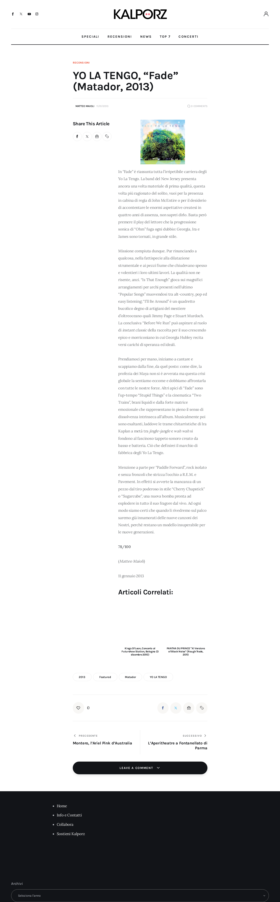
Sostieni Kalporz (71, 833)
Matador (130, 677)
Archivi (17, 883)
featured (105, 677)
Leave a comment (137, 768)
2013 (82, 677)
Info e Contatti (69, 815)
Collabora (65, 824)
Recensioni (81, 62)
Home (62, 805)
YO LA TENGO (158, 677)
